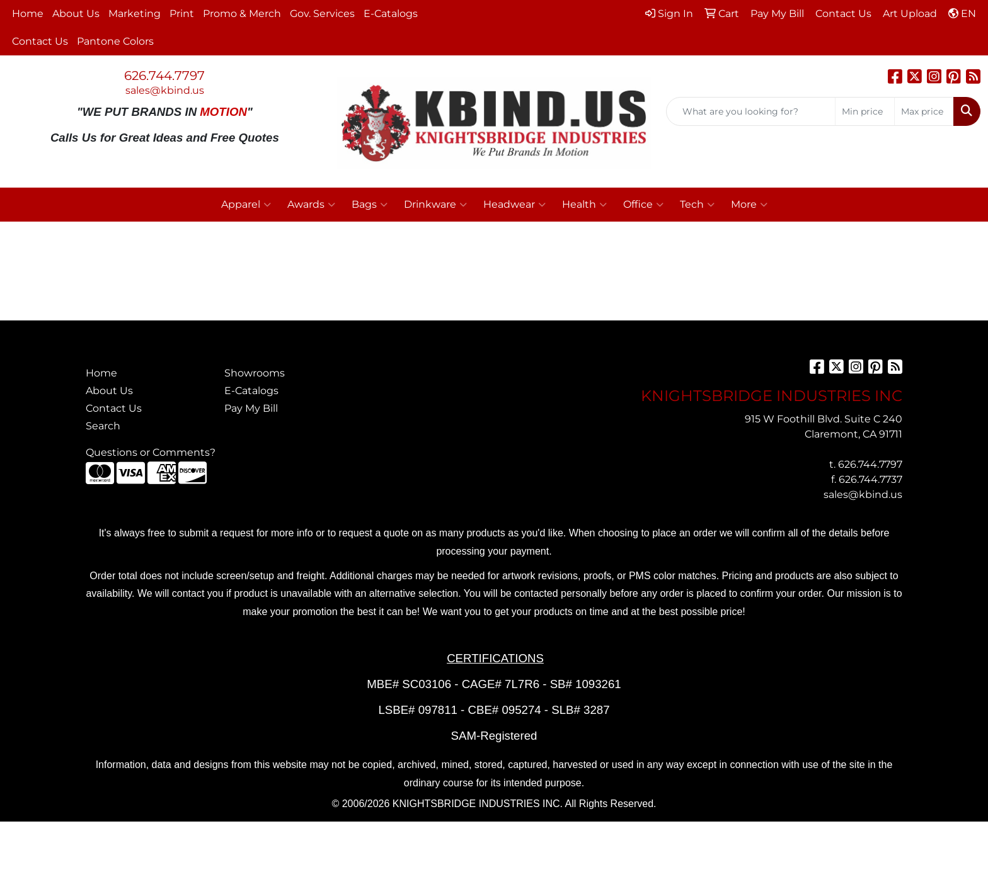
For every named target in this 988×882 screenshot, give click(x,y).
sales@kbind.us (164, 90)
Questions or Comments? (150, 452)
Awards (311, 204)
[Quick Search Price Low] (865, 111)
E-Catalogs (391, 14)
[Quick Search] (751, 111)
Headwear (514, 204)
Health (584, 204)
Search (103, 426)
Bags (370, 204)
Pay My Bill (251, 408)
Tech (697, 204)
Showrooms (254, 373)
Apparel (246, 204)
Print (181, 14)
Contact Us (40, 41)
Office (643, 204)
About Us (76, 14)
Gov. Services (322, 14)
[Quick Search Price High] (924, 111)
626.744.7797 (164, 75)
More (749, 204)
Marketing (134, 14)
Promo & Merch (242, 14)
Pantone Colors (115, 41)
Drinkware (435, 204)
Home (27, 14)
